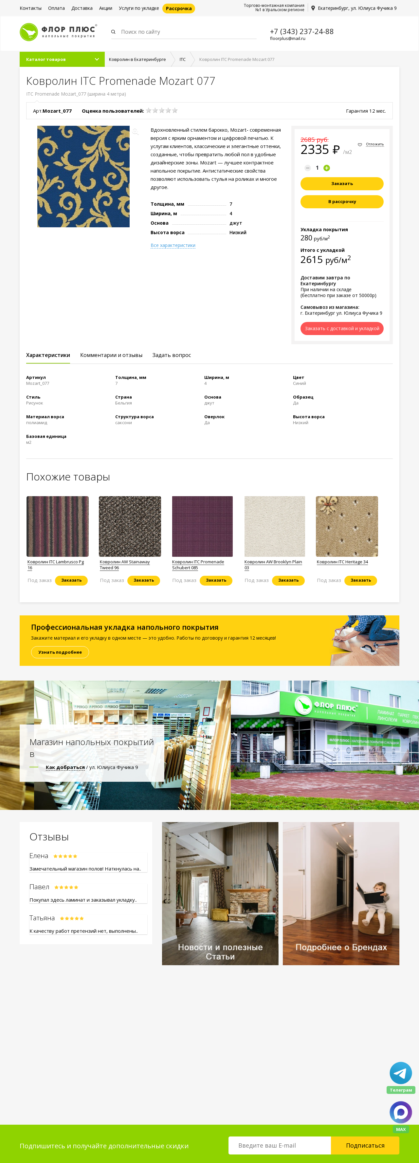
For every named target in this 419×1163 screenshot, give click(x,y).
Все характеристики (173, 245)
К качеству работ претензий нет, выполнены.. (83, 931)
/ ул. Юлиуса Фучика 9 (92, 767)
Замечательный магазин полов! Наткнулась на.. (85, 868)
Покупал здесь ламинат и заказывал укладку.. (83, 899)
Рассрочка (179, 8)
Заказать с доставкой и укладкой (342, 328)
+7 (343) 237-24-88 (302, 31)
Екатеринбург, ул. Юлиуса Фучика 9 (357, 8)
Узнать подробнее (60, 652)
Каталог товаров (46, 59)
